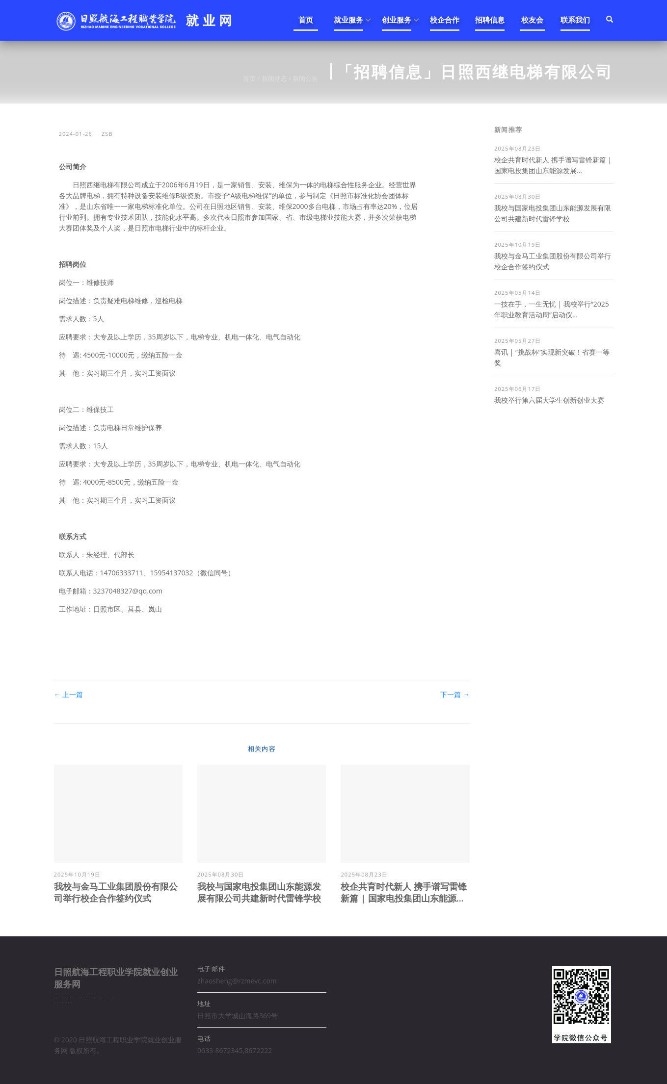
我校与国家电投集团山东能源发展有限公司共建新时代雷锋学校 (259, 892)
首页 (305, 20)
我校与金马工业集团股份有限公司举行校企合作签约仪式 (116, 892)
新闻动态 (274, 78)
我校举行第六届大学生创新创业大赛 (549, 400)
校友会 (532, 20)
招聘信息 (490, 20)
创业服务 (396, 20)
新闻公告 (305, 78)
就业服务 (348, 20)
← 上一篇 (68, 694)
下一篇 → (455, 694)
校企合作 (444, 20)
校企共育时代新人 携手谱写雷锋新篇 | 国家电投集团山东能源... (404, 892)
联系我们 (575, 20)
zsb (107, 133)
